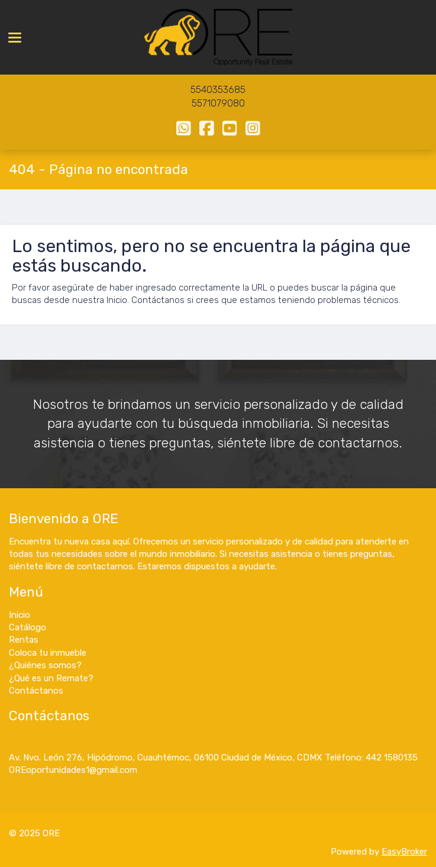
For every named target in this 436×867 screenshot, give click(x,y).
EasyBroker (404, 851)
